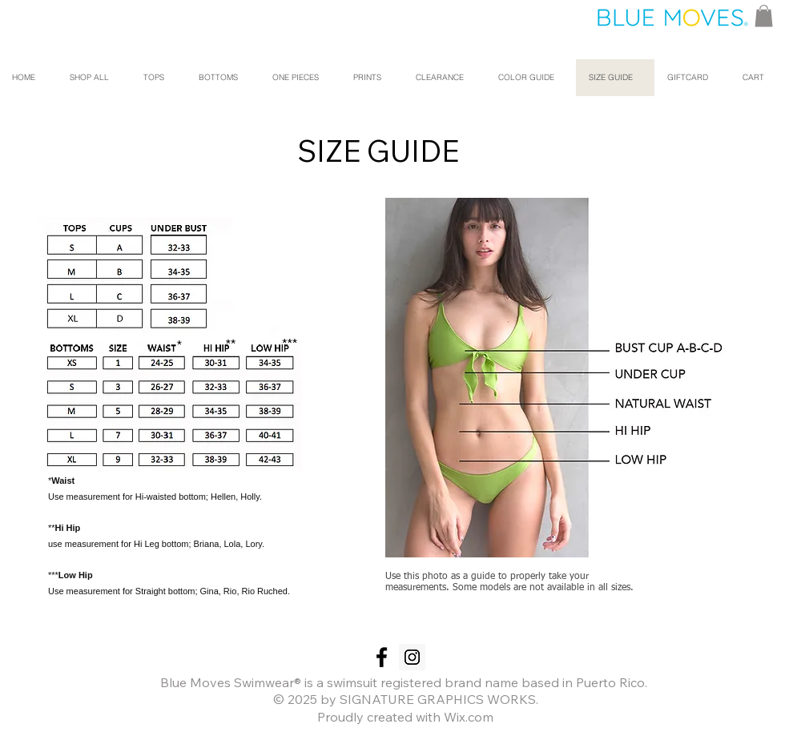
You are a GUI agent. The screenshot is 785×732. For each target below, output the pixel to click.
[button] (764, 15)
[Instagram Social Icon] (412, 657)
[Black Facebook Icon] (381, 657)
